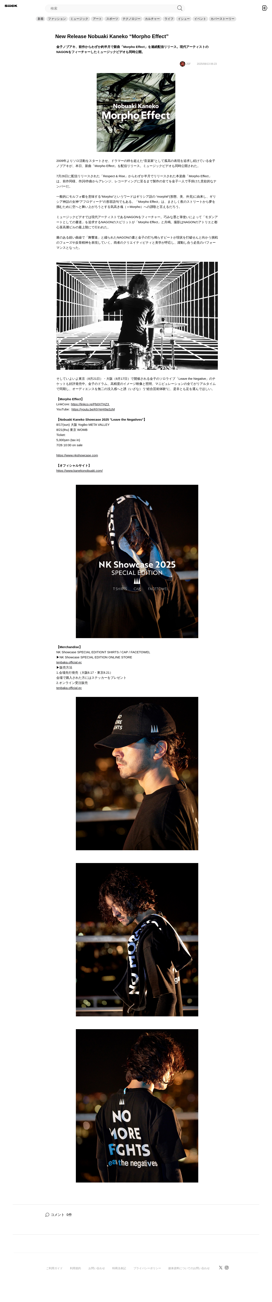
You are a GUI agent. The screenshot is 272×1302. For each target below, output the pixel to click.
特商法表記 (119, 1276)
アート (85, 22)
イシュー (202, 22)
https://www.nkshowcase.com (77, 463)
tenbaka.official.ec (69, 670)
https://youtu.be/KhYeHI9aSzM (93, 417)
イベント (225, 22)
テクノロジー (131, 22)
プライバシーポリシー (147, 1276)
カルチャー (158, 22)
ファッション (32, 22)
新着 (10, 22)
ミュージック (61, 22)
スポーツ (106, 22)
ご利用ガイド (54, 1276)
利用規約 (75, 1276)
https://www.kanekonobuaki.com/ (79, 478)
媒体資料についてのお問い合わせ (189, 1276)
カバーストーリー (253, 22)
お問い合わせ (96, 1276)
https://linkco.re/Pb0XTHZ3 (90, 412)
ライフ (181, 22)
